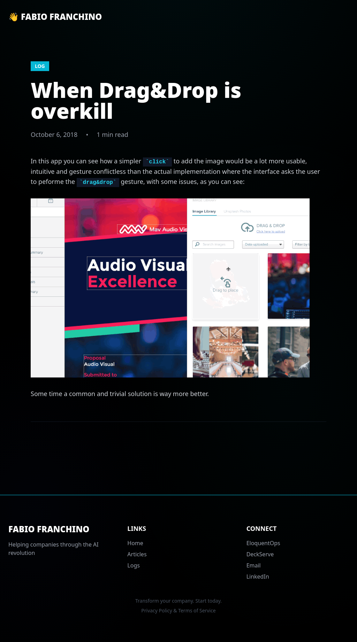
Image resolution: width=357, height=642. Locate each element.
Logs (133, 565)
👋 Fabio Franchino (55, 16)
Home (135, 543)
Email (253, 565)
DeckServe (260, 554)
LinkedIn (257, 576)
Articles (136, 554)
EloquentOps (263, 543)
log (40, 66)
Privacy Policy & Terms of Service (178, 610)
